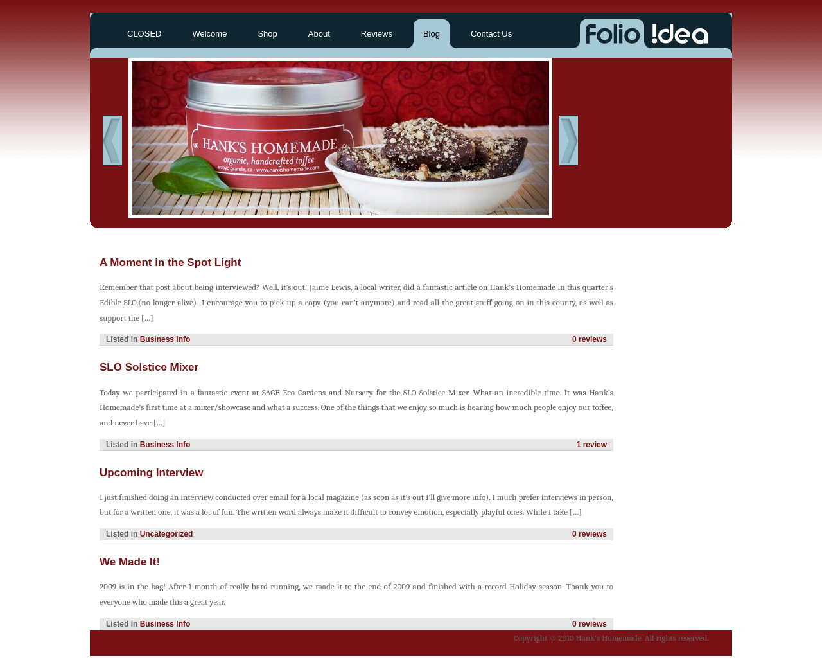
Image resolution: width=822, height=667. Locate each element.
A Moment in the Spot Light (170, 262)
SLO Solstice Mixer (149, 367)
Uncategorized (166, 533)
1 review (592, 444)
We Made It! (130, 562)
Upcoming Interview (152, 473)
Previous (112, 140)
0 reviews (589, 339)
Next (568, 140)
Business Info (165, 339)
